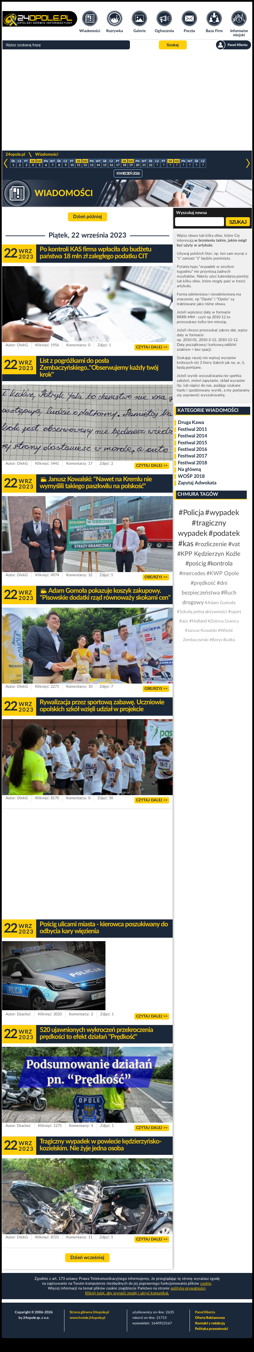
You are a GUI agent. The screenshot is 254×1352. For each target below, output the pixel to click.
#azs (183, 621)
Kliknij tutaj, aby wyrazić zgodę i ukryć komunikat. (127, 1293)
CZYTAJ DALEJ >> (151, 347)
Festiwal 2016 (192, 449)
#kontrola (220, 564)
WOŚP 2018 (191, 476)
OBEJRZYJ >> (155, 577)
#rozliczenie (211, 544)
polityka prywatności (188, 1288)
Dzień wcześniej (87, 1257)
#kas (186, 544)
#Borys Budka (222, 640)
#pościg (195, 564)
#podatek (224, 533)
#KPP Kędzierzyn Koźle (209, 554)
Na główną (189, 469)
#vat (234, 544)
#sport (234, 612)
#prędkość (203, 583)
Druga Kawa (191, 422)
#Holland (198, 621)
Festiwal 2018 (192, 463)
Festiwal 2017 (192, 456)
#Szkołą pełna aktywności (202, 612)
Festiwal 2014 (192, 436)
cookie (205, 1283)
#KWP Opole (222, 573)
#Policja (191, 512)
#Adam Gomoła (220, 603)
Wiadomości (46, 154)
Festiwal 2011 (192, 429)
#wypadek (222, 512)
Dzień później (87, 216)
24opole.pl (15, 154)
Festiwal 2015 (192, 443)
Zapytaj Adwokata (197, 483)
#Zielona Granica (223, 621)
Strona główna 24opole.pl (89, 1312)
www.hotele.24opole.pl (87, 1318)
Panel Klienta (205, 1312)
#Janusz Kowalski (201, 630)
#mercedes (192, 573)
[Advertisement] (127, 100)
